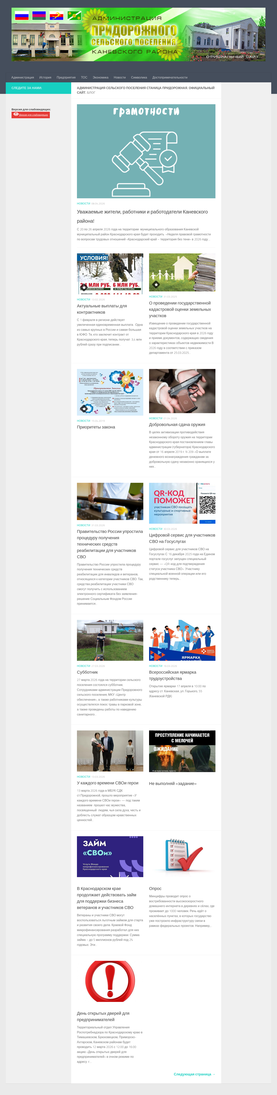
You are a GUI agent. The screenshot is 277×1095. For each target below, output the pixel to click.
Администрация (22, 77)
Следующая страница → (194, 1074)
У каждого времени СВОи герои (107, 783)
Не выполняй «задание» (173, 783)
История (45, 77)
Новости (120, 77)
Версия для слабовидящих (30, 114)
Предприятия (66, 77)
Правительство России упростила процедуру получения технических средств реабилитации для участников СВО (110, 544)
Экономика (100, 77)
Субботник (87, 672)
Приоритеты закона (96, 427)
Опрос (155, 888)
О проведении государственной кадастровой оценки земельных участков (180, 309)
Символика (139, 77)
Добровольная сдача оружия (177, 424)
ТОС (84, 77)
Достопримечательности (169, 77)
